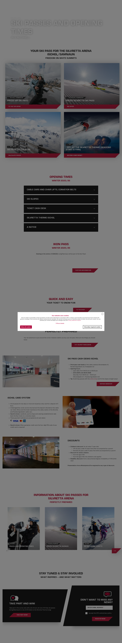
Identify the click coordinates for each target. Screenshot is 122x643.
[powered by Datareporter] (102, 315)
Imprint (79, 320)
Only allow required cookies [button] (92, 327)
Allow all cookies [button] (26, 327)
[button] (60, 323)
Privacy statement (72, 320)
